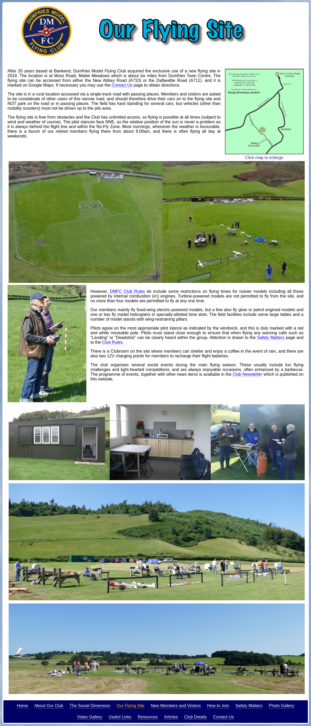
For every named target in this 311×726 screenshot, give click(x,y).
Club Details (195, 717)
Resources (148, 717)
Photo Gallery (281, 705)
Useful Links (120, 717)
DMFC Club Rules (127, 291)
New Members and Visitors (176, 705)
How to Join (218, 705)
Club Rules (112, 342)
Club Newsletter (247, 374)
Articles (171, 717)
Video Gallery (89, 717)
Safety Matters (270, 337)
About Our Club (48, 705)
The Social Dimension (90, 705)
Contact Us (122, 85)
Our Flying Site (131, 705)
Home (22, 705)
